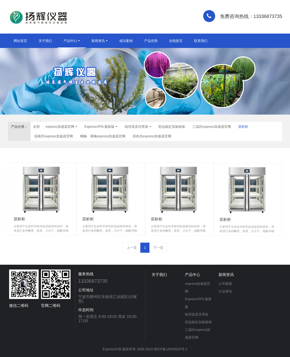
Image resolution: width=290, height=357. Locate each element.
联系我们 (200, 41)
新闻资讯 (98, 41)
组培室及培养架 (136, 127)
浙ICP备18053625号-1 (170, 349)
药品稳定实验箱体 (171, 127)
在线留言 (176, 41)
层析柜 (243, 127)
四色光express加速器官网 (152, 136)
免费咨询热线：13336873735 (251, 16)
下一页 (158, 248)
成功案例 (126, 41)
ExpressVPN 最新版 (99, 127)
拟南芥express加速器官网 (53, 136)
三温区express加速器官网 (211, 127)
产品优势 (151, 41)
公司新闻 (225, 284)
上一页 (132, 248)
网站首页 (20, 41)
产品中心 (70, 41)
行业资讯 (225, 291)
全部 (36, 127)
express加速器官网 (60, 127)
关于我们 (45, 41)
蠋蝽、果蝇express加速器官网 (102, 136)
